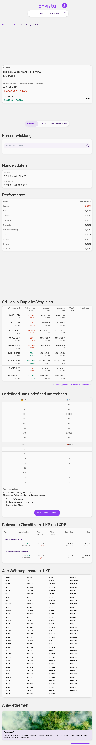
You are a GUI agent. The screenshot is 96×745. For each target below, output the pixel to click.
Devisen (17, 25)
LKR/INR (51, 614)
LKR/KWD (74, 630)
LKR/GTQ (7, 611)
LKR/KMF (7, 630)
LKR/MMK (51, 647)
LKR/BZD (51, 587)
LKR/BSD (51, 584)
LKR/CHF (7, 670)
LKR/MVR (51, 640)
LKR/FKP (73, 604)
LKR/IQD (7, 617)
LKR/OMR (7, 657)
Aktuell (40, 13)
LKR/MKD (29, 644)
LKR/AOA (7, 581)
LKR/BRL (73, 591)
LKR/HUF (73, 687)
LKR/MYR (29, 640)
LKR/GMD (29, 607)
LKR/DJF (73, 601)
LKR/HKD (29, 614)
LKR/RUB (73, 664)
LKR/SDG (7, 677)
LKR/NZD (51, 650)
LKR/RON (51, 664)
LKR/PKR (51, 657)
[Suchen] (87, 145)
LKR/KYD (7, 624)
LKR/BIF (73, 594)
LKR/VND (29, 694)
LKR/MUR (7, 644)
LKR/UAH (51, 687)
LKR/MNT (29, 647)
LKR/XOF (7, 597)
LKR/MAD (73, 640)
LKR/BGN (51, 594)
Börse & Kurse (7, 25)
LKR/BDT (7, 587)
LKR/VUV (73, 690)
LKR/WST (29, 667)
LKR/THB (51, 680)
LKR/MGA (73, 637)
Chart (43, 123)
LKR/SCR (51, 670)
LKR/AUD (29, 584)
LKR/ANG (29, 654)
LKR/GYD (51, 611)
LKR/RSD (29, 670)
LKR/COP (73, 627)
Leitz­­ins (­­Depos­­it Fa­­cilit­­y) (16, 551)
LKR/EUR (51, 604)
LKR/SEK (73, 667)
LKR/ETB (7, 584)
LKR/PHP (73, 660)
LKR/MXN (73, 644)
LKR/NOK (73, 654)
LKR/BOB (29, 591)
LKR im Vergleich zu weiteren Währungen (71, 384)
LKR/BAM (29, 630)
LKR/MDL (7, 647)
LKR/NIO (73, 650)
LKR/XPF (29, 597)
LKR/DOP (7, 604)
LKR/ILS (73, 617)
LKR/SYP (7, 680)
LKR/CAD (51, 624)
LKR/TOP (73, 680)
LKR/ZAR (73, 674)
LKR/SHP (51, 674)
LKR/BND (29, 594)
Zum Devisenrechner (47, 512)
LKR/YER (51, 621)
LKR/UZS (29, 690)
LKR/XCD (29, 657)
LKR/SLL (73, 670)
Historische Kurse (59, 123)
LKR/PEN (51, 660)
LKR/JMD (7, 621)
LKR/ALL (51, 577)
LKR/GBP (7, 594)
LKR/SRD (51, 677)
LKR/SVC (29, 604)
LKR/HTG (73, 611)
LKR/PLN (7, 664)
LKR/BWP (51, 591)
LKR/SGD (7, 674)
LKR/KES (51, 627)
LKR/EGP (29, 577)
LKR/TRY (73, 684)
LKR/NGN (7, 654)
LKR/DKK (29, 601)
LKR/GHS (51, 607)
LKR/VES (7, 694)
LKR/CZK (29, 684)
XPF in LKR (87, 98)
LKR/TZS (29, 680)
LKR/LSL (73, 634)
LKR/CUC (51, 630)
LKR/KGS (29, 634)
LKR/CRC (7, 601)
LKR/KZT (7, 627)
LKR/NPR (7, 650)
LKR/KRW (29, 677)
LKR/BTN (7, 591)
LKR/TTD (7, 684)
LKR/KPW (51, 654)
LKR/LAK (51, 634)
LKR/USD (51, 690)
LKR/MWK (7, 640)
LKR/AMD (51, 581)
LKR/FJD (7, 607)
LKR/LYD (29, 637)
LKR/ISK (51, 617)
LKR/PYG (29, 660)
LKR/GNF (29, 611)
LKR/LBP (7, 637)
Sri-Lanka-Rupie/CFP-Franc (31, 25)
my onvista (54, 13)
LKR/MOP (51, 637)
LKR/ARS (29, 581)
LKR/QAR (29, 627)
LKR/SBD (7, 667)
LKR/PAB (73, 657)
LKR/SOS (29, 674)
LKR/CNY (73, 597)
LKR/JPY (29, 621)
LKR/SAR (51, 667)
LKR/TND (51, 684)
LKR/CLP (51, 597)
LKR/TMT (7, 687)
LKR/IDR (73, 614)
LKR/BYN (51, 694)
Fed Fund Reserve (13, 539)
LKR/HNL (7, 614)
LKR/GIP (73, 607)
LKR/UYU (7, 690)
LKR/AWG (74, 581)
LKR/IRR (29, 617)
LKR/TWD (29, 650)
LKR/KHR (29, 624)
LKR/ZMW (7, 634)
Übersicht (31, 123)
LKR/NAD (73, 647)
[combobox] (47, 145)
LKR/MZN (51, 644)
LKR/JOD (73, 621)
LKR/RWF (29, 664)
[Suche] (65, 13)
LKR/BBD (29, 587)
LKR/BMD (73, 587)
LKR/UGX (29, 687)
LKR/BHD (73, 584)
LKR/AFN (7, 577)
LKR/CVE (73, 624)
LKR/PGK (7, 660)
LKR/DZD (73, 577)
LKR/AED (51, 601)
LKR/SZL (73, 677)
